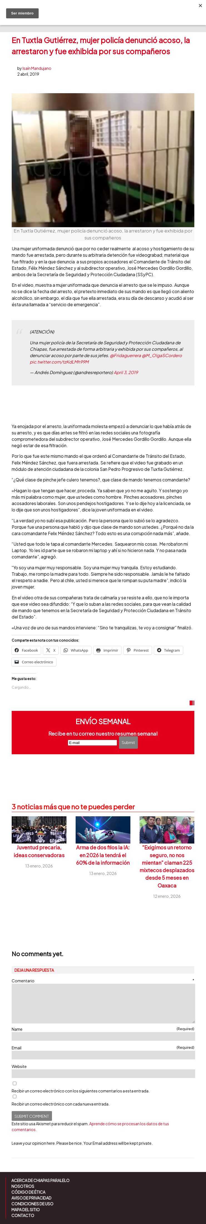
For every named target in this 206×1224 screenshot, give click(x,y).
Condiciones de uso (32, 1203)
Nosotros (22, 1186)
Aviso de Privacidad (31, 1197)
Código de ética (28, 1192)
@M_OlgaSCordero (162, 355)
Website (19, 1066)
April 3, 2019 (126, 372)
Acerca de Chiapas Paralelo (40, 1180)
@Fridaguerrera (125, 355)
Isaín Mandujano (37, 68)
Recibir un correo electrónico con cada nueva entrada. (61, 1103)
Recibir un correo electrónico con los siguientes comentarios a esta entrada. (81, 1090)
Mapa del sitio (25, 1209)
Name (103, 1029)
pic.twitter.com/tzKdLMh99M (59, 361)
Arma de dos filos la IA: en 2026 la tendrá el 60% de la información (103, 855)
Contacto (22, 1215)
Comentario (103, 980)
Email (103, 1047)
